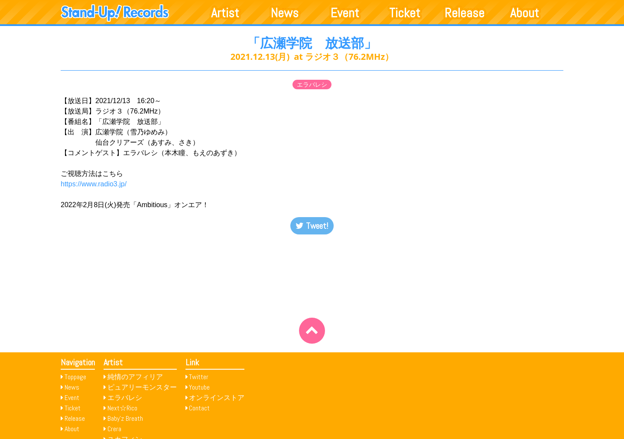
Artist (225, 13)
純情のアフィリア (135, 376)
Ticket (404, 13)
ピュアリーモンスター (142, 387)
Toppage (75, 376)
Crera (114, 428)
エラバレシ (312, 84)
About (524, 13)
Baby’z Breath (125, 418)
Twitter (198, 376)
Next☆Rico (122, 408)
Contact (199, 408)
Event (345, 13)
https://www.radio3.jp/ (94, 184)
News (285, 13)
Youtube (199, 387)
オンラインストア (216, 397)
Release (464, 13)
